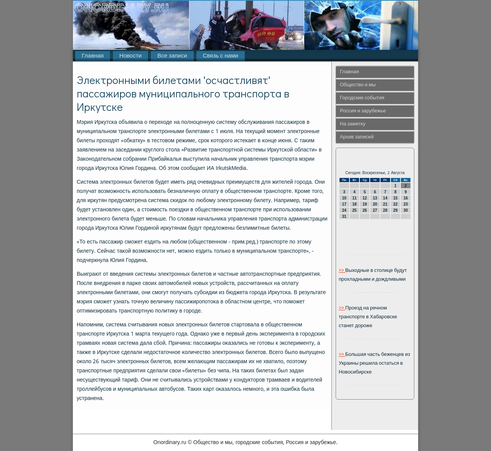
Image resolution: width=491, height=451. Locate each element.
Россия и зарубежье (363, 111)
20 (375, 204)
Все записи (172, 56)
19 (364, 204)
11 (354, 198)
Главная (93, 56)
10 (344, 198)
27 (375, 210)
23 (406, 204)
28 (385, 210)
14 (385, 198)
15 (395, 198)
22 (395, 204)
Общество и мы (358, 85)
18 (354, 204)
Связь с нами (220, 56)
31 (344, 216)
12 (364, 198)
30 (406, 210)
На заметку (353, 124)
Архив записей (357, 137)
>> (342, 270)
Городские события (362, 98)
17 (344, 204)
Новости (130, 56)
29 (395, 210)
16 (406, 198)
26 (364, 210)
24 (344, 210)
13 (375, 198)
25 (354, 210)
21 (385, 204)
